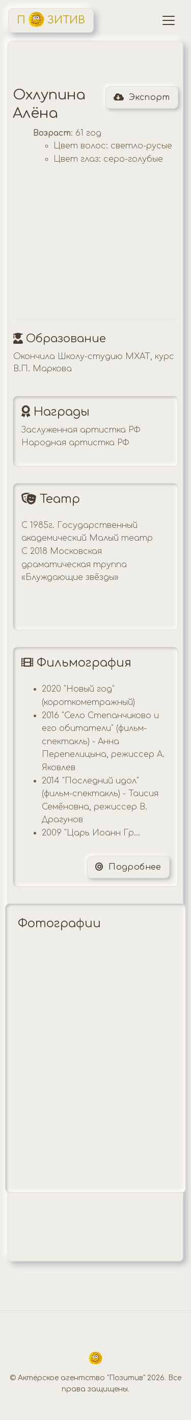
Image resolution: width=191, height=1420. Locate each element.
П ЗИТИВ (51, 19)
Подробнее (128, 867)
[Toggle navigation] (168, 20)
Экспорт (142, 97)
